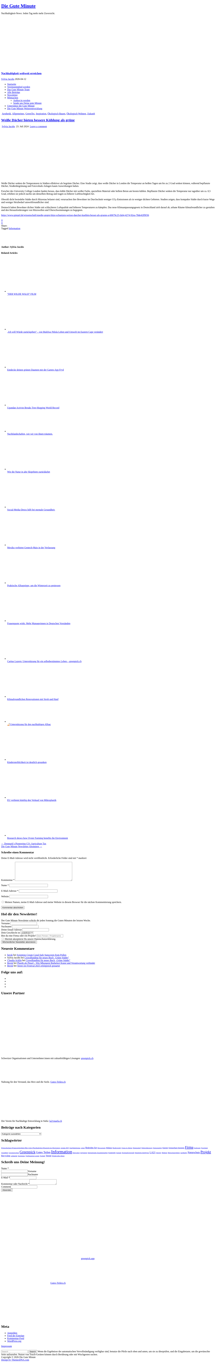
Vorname (5, 927)
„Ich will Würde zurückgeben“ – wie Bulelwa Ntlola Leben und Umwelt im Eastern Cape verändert (55, 332)
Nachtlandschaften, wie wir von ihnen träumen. (30, 434)
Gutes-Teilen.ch (58, 1085)
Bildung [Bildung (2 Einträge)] (109, 1151)
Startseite (11, 84)
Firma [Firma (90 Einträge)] (189, 1151)
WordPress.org (14, 1345)
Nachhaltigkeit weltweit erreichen (21, 73)
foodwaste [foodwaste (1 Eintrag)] (197, 1151)
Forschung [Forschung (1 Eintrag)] (204, 1151)
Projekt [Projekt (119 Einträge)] (206, 1156)
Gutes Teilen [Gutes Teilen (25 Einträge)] (43, 1155)
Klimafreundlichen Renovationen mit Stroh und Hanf (32, 699)
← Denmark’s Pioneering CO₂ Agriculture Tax (23, 843)
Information (14, 228)
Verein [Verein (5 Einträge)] (48, 1159)
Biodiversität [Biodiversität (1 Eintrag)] (116, 1151)
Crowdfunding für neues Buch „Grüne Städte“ (46, 961)
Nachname (6, 930)
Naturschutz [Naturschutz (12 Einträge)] (194, 1156)
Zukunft (91, 113)
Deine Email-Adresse (11, 933)
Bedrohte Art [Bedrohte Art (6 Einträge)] (91, 1151)
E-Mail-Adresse (9, 894)
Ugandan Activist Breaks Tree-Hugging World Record (33, 407)
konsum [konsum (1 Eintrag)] (118, 1156)
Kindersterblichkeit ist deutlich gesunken (27, 762)
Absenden (6, 1194)
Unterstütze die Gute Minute (21, 106)
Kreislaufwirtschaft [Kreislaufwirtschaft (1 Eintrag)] (128, 1156)
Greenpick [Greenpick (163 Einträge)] (27, 1155)
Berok (10, 966)
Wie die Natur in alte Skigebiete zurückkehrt (28, 472)
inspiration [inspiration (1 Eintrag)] (83, 1156)
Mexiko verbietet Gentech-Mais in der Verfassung (31, 547)
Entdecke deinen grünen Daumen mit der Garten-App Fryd (35, 370)
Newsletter (12, 95)
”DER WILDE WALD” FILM (21, 294)
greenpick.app (87, 1263)
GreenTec (30, 113)
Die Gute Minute (18, 6)
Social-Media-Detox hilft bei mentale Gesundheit (31, 509)
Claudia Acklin (14, 964)
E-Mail (5, 1181)
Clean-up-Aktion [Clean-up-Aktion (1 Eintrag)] (126, 1151)
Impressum (6, 1350)
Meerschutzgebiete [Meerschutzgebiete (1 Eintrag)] (174, 1156)
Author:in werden (21, 100)
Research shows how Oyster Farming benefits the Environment (37, 838)
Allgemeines (18, 113)
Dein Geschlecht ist (11, 936)
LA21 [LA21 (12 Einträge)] (153, 1156)
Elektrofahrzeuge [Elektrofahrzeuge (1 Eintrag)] (146, 1151)
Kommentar (7, 883)
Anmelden (12, 1337)
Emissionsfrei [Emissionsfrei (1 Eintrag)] (157, 1151)
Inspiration (41, 113)
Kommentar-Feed (15, 1343)
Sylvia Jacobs (7, 79)
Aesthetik (6, 113)
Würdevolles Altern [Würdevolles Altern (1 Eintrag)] (58, 1159)
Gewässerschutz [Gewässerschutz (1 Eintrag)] (14, 1156)
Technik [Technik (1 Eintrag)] (42, 1159)
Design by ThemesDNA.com (15, 1364)
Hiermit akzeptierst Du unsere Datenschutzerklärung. (29, 942)
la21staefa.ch (55, 1124)
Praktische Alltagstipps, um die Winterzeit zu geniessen (33, 585)
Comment (6, 1191)
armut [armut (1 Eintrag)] (83, 1151)
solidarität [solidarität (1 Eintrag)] (14, 1159)
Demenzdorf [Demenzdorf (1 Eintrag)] (137, 1151)
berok (10, 958)
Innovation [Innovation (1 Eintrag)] (76, 1156)
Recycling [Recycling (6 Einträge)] (5, 1159)
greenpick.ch (87, 1062)
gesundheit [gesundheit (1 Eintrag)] (4, 1156)
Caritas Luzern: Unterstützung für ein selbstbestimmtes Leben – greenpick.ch (44, 661)
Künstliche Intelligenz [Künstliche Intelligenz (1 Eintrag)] (142, 1156)
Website (5, 900)
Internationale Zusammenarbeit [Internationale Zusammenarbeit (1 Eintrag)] (98, 1156)
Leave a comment (38, 126)
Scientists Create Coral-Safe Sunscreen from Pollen (41, 958)
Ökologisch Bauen (56, 113)
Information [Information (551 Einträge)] (61, 1155)
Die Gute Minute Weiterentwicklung (24, 108)
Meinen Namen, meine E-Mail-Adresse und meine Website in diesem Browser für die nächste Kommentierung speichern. (63, 905)
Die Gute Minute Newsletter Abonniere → (21, 846)
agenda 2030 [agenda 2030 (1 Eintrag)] (65, 1151)
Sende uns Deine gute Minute (27, 103)
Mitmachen (12, 97)
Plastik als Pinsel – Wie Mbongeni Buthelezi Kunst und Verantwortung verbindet (56, 966)
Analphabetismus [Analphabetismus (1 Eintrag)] (74, 1151)
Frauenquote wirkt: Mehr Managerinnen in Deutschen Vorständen (38, 623)
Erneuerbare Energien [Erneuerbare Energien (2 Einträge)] (176, 1151)
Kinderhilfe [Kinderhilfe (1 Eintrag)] (112, 1156)
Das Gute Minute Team (18, 89)
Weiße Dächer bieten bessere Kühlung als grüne (38, 120)
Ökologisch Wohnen (76, 113)
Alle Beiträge (13, 92)
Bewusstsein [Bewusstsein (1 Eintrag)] (101, 1151)
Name (5, 889)
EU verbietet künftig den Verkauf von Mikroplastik (31, 800)
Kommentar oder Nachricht (15, 1188)
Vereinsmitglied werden (18, 87)
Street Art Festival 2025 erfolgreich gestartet (38, 969)
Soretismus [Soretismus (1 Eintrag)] (21, 1159)
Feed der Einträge (15, 1340)
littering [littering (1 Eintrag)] (158, 1156)
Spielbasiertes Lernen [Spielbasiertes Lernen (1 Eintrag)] (32, 1159)
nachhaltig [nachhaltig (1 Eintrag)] (183, 1156)
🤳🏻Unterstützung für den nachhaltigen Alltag (29, 724)
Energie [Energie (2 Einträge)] (165, 1151)
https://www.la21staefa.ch (61, 1324)
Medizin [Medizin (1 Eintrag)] (164, 1156)
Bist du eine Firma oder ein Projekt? (18, 939)
